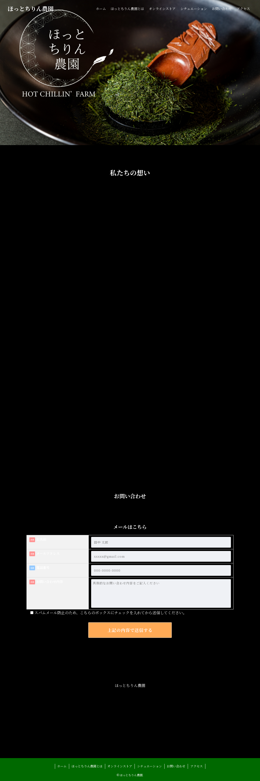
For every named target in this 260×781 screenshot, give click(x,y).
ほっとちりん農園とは (87, 766)
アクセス (196, 766)
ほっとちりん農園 (30, 8)
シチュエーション (149, 766)
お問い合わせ (176, 766)
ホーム (62, 766)
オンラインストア (119, 766)
